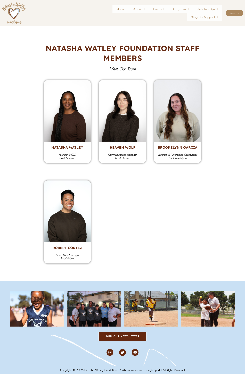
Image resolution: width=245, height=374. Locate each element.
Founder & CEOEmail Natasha (67, 156)
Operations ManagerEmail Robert (67, 257)
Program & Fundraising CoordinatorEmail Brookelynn (177, 156)
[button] (117, 13)
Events (135, 13)
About (117, 13)
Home (100, 13)
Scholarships (179, 13)
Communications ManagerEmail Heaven (122, 156)
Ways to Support (207, 13)
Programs (155, 13)
